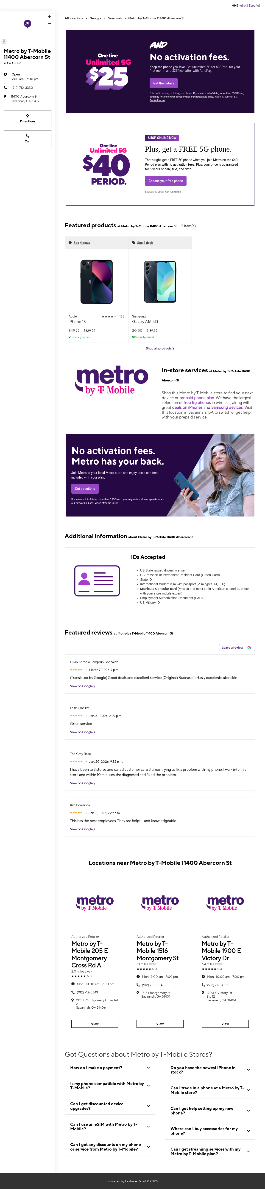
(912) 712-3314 (152, 985)
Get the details (163, 83)
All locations (74, 18)
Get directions (85, 489)
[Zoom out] (49, 23)
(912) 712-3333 (217, 985)
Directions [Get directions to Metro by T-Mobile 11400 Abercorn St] (27, 118)
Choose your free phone (166, 181)
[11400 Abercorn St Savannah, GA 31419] (27, 98)
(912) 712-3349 (87, 992)
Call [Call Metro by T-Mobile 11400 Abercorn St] (27, 138)
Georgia (95, 18)
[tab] (110, 1068)
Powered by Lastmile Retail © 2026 (132, 1181)
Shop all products (160, 348)
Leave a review (236, 648)
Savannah (115, 18)
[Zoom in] (49, 16)
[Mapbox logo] (4, 41)
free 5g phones (197, 402)
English (241, 5)
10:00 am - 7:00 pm (95, 984)
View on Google (84, 686)
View (95, 1024)
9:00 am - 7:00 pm (25, 76)
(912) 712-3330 (18, 87)
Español (254, 5)
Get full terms (157, 100)
